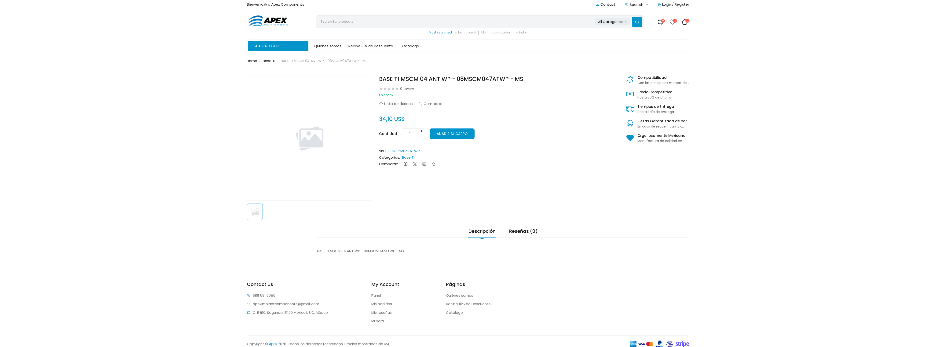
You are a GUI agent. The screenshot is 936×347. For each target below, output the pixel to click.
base (474, 33)
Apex (273, 344)
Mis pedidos (381, 304)
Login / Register (673, 4)
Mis (485, 33)
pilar (460, 33)
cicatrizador (503, 33)
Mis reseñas (381, 312)
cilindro (523, 33)
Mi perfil (377, 321)
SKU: (382, 151)
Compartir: (388, 164)
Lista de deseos (396, 104)
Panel (376, 295)
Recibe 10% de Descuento (370, 46)
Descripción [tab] (482, 231)
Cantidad (388, 133)
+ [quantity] (421, 131)
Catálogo (409, 46)
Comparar (431, 104)
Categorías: (389, 157)
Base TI (269, 61)
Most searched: (443, 33)
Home (252, 61)
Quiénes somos (327, 46)
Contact (605, 4)
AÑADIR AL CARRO (452, 134)
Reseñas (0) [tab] (523, 231)
